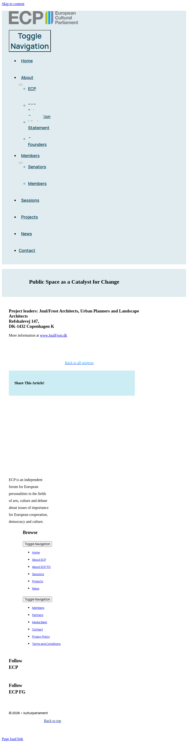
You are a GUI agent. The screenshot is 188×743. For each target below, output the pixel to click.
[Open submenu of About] (21, 84)
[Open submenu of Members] (21, 162)
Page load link (12, 739)
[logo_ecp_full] (43, 23)
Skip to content (13, 4)
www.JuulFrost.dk (53, 335)
